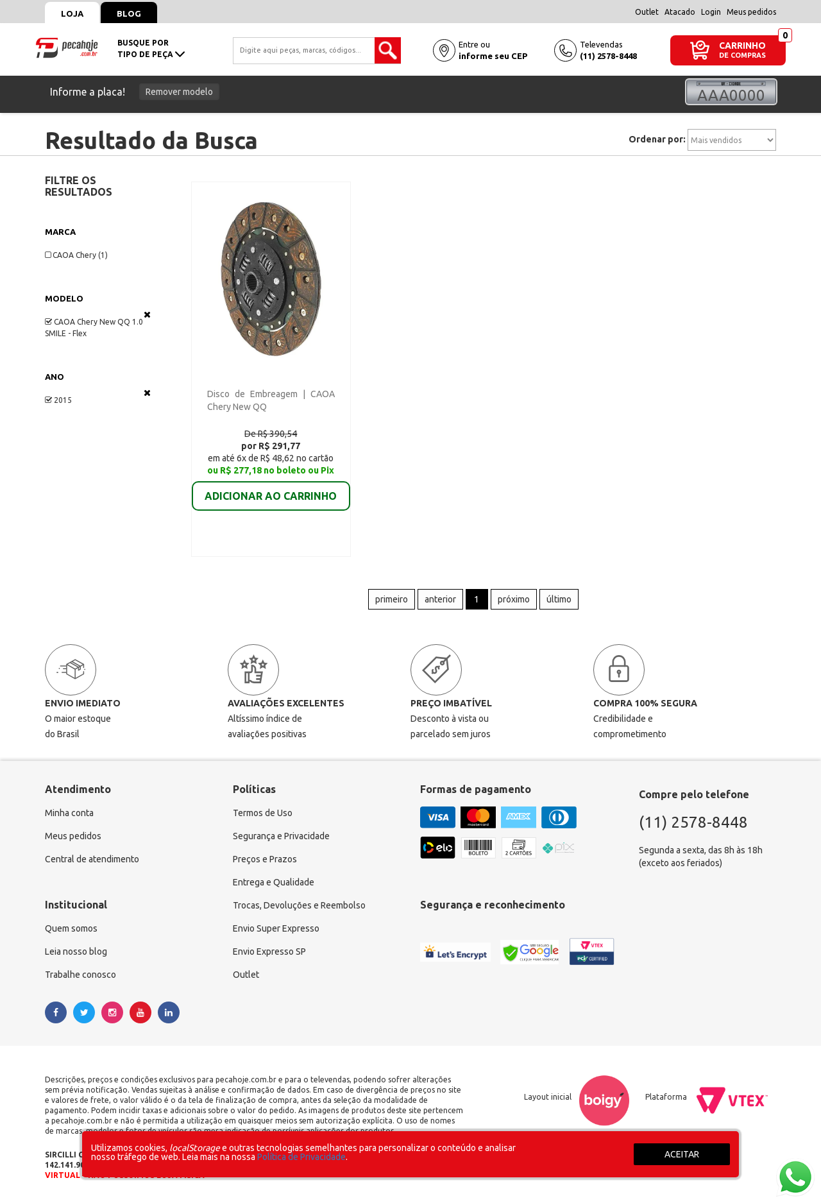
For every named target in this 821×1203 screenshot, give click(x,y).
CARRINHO (742, 45)
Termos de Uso (262, 813)
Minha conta (69, 813)
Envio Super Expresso (276, 928)
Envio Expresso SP (269, 951)
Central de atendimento (92, 859)
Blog (129, 13)
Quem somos (71, 928)
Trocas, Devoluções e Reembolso (299, 905)
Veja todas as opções (147, 314)
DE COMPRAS (742, 55)
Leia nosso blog (76, 951)
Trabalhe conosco (80, 974)
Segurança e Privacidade (281, 836)
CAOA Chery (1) (76, 255)
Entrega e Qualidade (273, 882)
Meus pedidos (751, 12)
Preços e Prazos (265, 859)
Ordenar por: (657, 139)
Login (711, 12)
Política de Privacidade (301, 1157)
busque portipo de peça (151, 48)
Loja (72, 13)
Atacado (679, 12)
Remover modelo (179, 92)
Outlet (647, 12)
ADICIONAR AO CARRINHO (271, 487)
